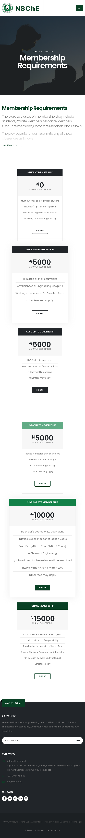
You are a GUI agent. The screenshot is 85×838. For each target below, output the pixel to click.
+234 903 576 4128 (16, 775)
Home (35, 52)
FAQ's (29, 830)
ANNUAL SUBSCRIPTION (40, 190)
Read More (9, 145)
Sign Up (40, 231)
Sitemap (41, 830)
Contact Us (55, 830)
